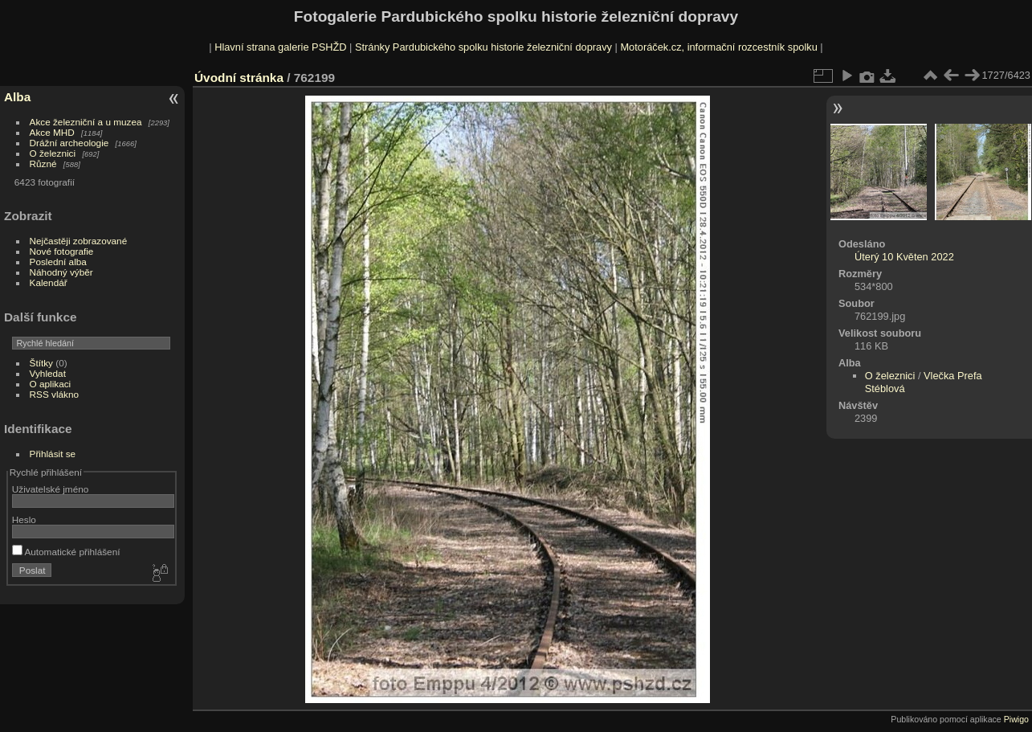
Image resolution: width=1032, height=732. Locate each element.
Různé (43, 163)
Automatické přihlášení (66, 551)
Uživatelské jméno (50, 489)
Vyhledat (48, 373)
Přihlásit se (53, 453)
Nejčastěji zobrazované (79, 240)
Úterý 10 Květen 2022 (904, 257)
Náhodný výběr (61, 272)
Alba (17, 97)
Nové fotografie (62, 251)
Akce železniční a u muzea (86, 122)
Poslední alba (58, 261)
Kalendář (48, 282)
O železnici (53, 153)
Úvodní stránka (238, 77)
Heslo (24, 519)
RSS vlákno (54, 394)
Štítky (41, 363)
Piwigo (1016, 719)
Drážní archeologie (69, 142)
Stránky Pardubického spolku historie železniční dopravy (483, 47)
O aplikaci (50, 383)
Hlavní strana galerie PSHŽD (280, 47)
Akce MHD (52, 132)
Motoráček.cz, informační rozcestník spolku (718, 47)
